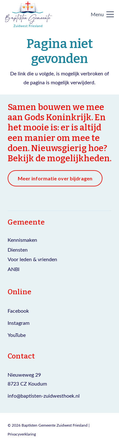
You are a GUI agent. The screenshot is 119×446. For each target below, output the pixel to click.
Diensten (18, 249)
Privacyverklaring (22, 433)
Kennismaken (22, 239)
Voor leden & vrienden (32, 259)
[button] (102, 14)
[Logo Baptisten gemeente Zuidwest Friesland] (28, 14)
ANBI (13, 269)
